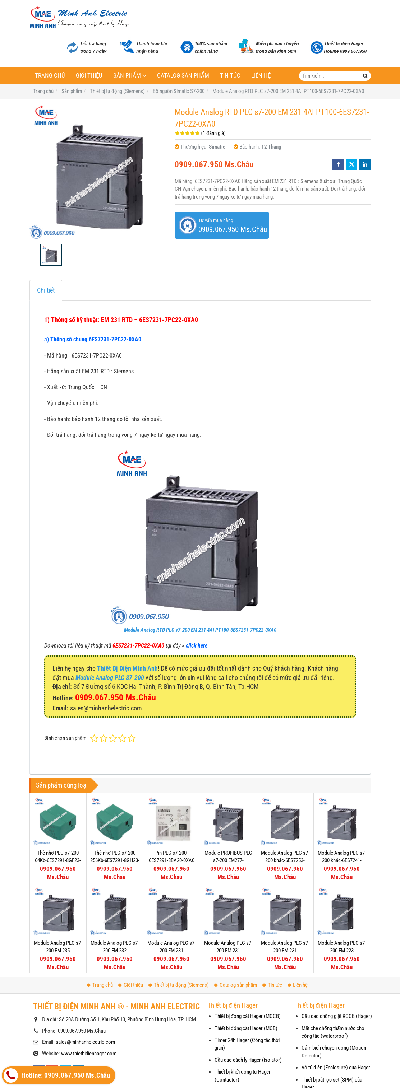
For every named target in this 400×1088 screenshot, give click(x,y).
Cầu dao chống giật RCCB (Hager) (337, 1016)
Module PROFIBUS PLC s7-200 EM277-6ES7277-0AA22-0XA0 (228, 861)
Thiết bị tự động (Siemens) (178, 985)
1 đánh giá (213, 133)
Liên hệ (261, 75)
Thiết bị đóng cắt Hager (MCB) (246, 1028)
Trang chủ (50, 75)
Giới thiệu (89, 75)
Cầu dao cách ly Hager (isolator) (248, 1060)
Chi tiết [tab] (46, 290)
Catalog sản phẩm (183, 75)
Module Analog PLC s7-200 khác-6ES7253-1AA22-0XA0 (285, 861)
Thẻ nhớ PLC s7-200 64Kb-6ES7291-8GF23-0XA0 (58, 861)
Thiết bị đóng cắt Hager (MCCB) (248, 1016)
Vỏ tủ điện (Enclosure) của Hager (336, 1067)
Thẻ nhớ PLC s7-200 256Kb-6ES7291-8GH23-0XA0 (114, 861)
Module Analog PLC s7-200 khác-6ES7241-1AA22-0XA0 (342, 861)
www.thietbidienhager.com (88, 1053)
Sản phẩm (127, 75)
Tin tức (230, 75)
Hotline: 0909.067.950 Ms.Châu (57, 1075)
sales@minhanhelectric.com (85, 1042)
